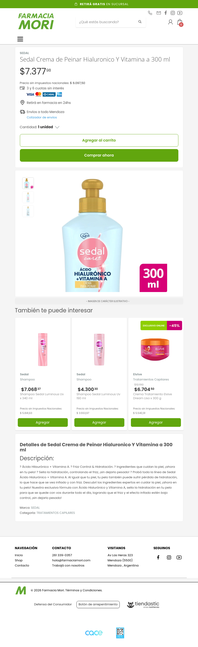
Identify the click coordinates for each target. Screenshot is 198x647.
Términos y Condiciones (83, 590)
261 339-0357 (62, 555)
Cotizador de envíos (42, 117)
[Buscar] (107, 22)
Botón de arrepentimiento (98, 604)
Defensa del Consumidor (53, 604)
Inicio (19, 555)
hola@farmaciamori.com (71, 560)
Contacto (22, 565)
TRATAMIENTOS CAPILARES (55, 513)
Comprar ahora (99, 155)
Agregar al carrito (99, 140)
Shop (19, 560)
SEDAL (35, 507)
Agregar (43, 422)
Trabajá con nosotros (68, 565)
